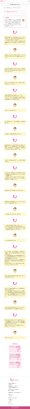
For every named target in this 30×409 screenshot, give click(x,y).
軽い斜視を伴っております (14, 346)
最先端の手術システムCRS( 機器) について (15, 392)
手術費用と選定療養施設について (13, 387)
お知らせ (10, 401)
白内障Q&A (10, 399)
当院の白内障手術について (13, 383)
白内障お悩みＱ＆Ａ (9, 7)
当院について (11, 394)
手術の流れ (10, 384)
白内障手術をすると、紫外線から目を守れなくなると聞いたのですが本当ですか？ (14, 356)
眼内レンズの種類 (11, 390)
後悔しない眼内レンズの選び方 (13, 389)
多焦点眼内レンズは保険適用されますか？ (14, 363)
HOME (4, 7)
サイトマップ (11, 403)
